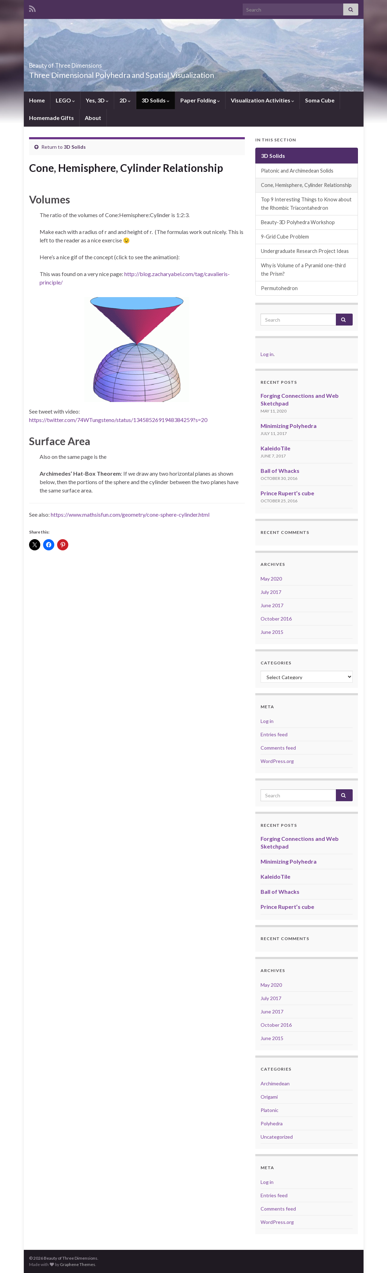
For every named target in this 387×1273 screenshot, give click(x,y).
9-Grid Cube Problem (285, 237)
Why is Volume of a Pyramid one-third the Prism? (303, 269)
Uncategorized (277, 1137)
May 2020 (271, 579)
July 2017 (271, 592)
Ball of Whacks (280, 470)
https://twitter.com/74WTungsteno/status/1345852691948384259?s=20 (118, 419)
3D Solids (155, 100)
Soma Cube (319, 100)
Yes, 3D (97, 100)
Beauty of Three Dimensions (92, 63)
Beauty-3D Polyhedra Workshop (298, 222)
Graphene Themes (77, 1264)
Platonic (269, 1110)
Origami (269, 1097)
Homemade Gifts (51, 117)
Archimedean (275, 1083)
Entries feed (274, 734)
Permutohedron (279, 288)
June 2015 (272, 632)
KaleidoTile (275, 448)
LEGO (65, 100)
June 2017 (272, 605)
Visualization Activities (262, 100)
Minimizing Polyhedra (289, 425)
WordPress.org (277, 761)
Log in (267, 354)
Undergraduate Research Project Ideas (305, 251)
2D (125, 100)
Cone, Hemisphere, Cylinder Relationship (306, 185)
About (93, 117)
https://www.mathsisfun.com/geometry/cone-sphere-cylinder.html (129, 514)
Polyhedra (272, 1123)
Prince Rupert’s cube (287, 493)
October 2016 (276, 619)
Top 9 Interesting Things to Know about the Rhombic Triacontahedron (306, 203)
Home (37, 100)
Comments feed (278, 748)
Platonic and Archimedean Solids (297, 171)
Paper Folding (200, 100)
